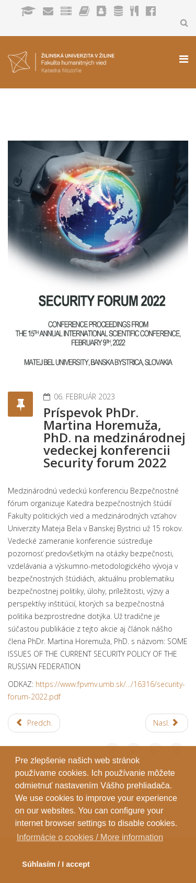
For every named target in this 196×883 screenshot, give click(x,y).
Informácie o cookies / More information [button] (90, 837)
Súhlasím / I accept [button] (56, 864)
